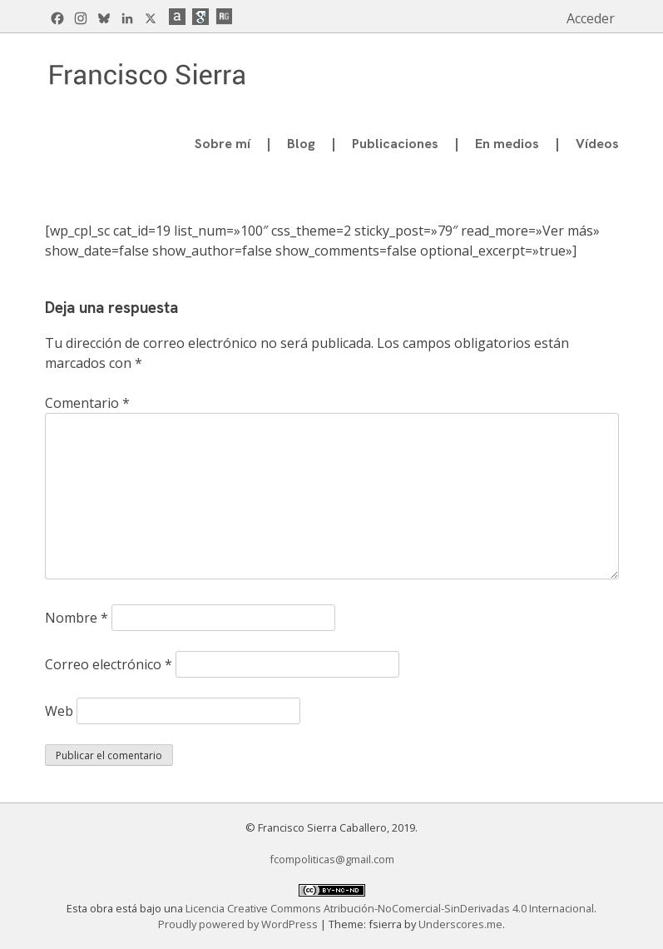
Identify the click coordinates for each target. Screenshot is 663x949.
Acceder (591, 18)
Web (59, 711)
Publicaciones (395, 143)
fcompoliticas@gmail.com (332, 859)
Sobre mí (222, 143)
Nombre (76, 618)
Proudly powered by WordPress (239, 924)
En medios (507, 143)
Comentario (87, 403)
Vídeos (597, 143)
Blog (301, 143)
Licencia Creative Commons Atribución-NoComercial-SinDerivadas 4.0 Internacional (390, 908)
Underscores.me (460, 924)
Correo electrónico (108, 664)
